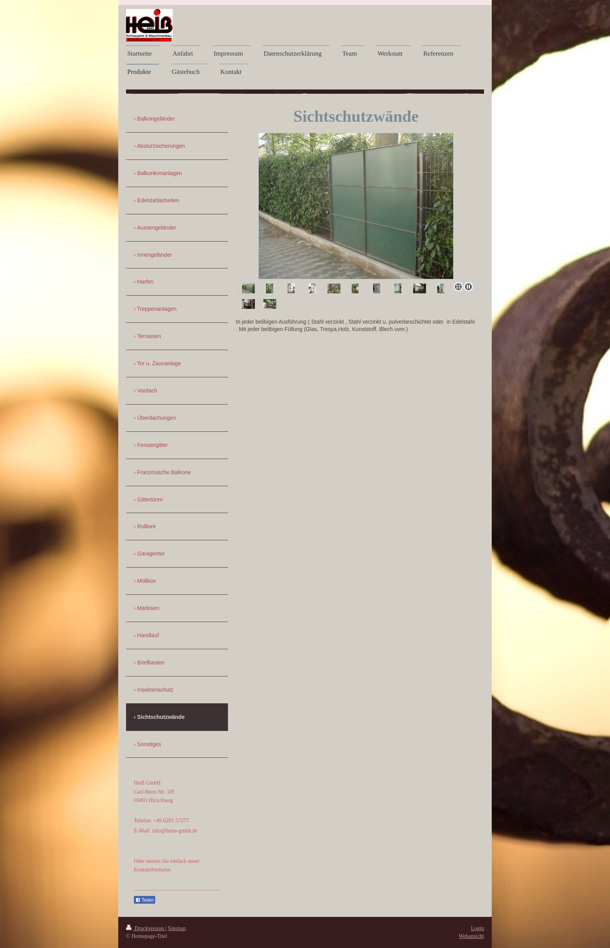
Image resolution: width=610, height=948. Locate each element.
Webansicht (471, 936)
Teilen (144, 900)
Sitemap (177, 928)
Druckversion (145, 928)
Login (477, 928)
